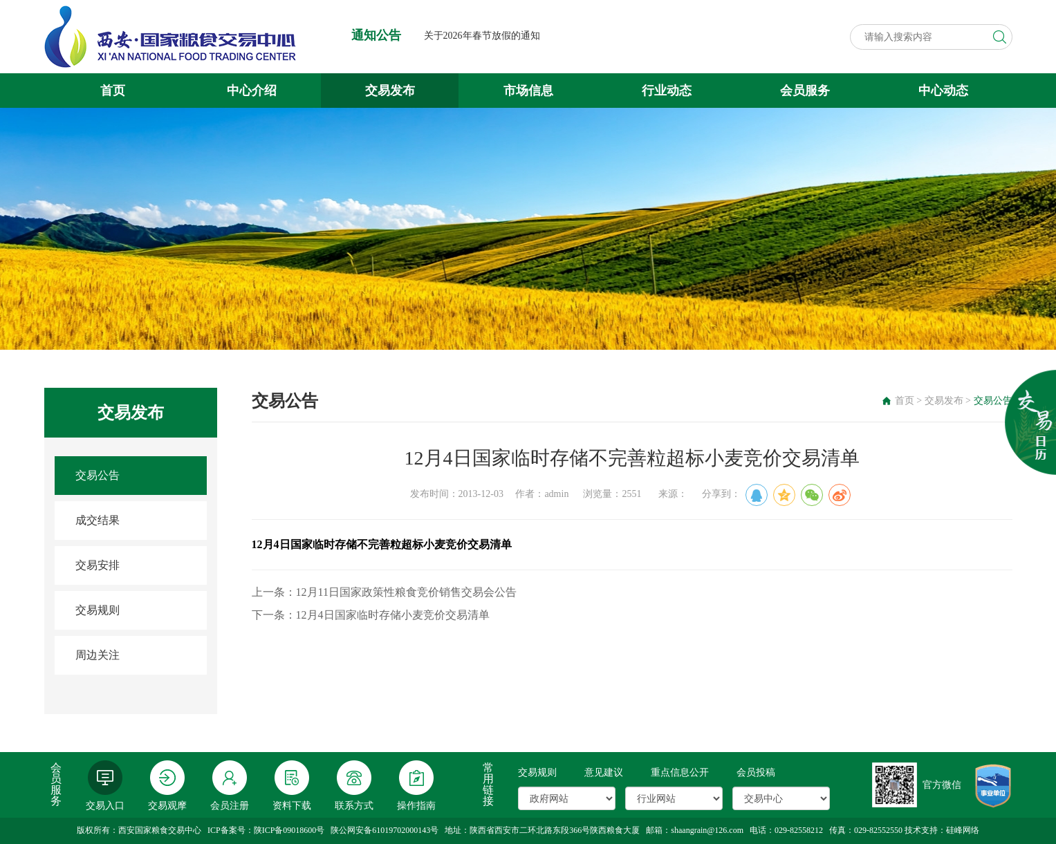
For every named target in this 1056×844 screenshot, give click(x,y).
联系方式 (354, 785)
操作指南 (416, 785)
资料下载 (291, 785)
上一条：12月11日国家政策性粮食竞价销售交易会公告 (384, 592)
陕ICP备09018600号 (289, 830)
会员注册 (229, 785)
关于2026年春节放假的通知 (482, 35)
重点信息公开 (680, 772)
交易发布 (390, 90)
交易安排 (97, 565)
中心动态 (943, 90)
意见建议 (603, 772)
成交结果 (97, 520)
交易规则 (97, 610)
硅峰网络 (962, 830)
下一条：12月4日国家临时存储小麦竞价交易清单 (371, 615)
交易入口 (105, 785)
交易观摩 (167, 785)
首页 (112, 90)
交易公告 (97, 475)
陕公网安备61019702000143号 (384, 830)
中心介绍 (252, 90)
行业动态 (667, 90)
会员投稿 (756, 772)
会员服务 (805, 90)
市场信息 (528, 90)
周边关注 (97, 655)
